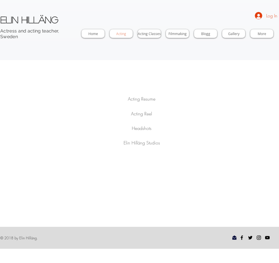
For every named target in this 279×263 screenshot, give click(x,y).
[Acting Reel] (141, 113)
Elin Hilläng (29, 19)
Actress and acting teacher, (29, 31)
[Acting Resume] (141, 99)
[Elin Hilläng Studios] (141, 142)
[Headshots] (141, 128)
